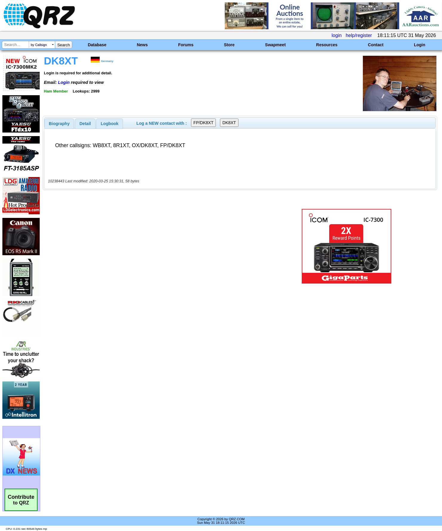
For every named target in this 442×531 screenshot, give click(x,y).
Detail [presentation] (85, 123)
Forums (185, 44)
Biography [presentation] (59, 123)
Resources (327, 44)
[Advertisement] (154, 246)
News (142, 44)
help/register (359, 35)
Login (419, 44)
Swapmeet (275, 44)
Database (97, 44)
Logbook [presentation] (109, 123)
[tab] (59, 123)
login (337, 35)
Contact (376, 44)
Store (229, 44)
